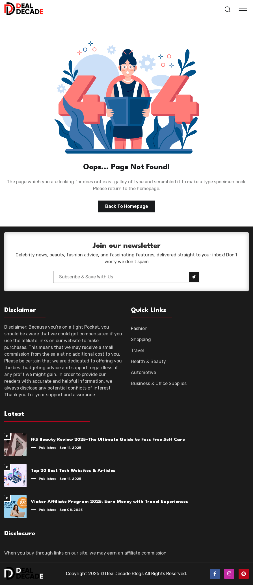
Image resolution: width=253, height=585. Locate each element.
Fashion (139, 328)
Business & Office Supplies (159, 383)
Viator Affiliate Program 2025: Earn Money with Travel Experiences (109, 502)
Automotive (143, 372)
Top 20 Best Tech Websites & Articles (73, 471)
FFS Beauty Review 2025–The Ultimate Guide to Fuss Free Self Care (108, 439)
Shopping (141, 339)
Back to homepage (126, 206)
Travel (137, 350)
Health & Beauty (148, 361)
